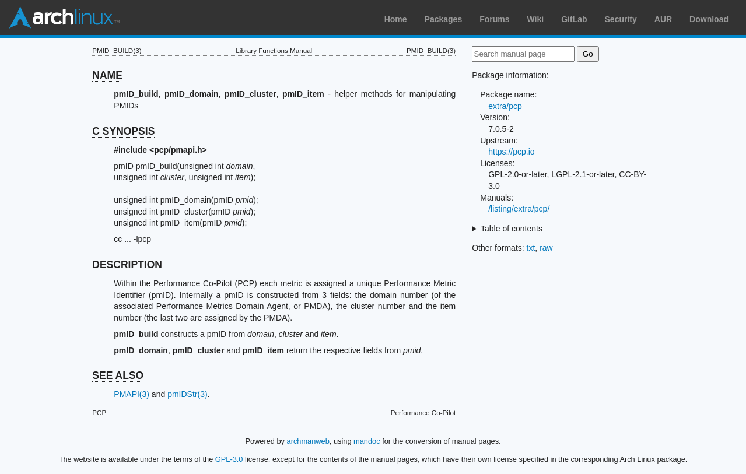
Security (621, 19)
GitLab (574, 19)
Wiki (535, 19)
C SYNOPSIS (123, 131)
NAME (107, 75)
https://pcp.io (511, 151)
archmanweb (308, 441)
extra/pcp (505, 106)
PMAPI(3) (131, 394)
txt (531, 247)
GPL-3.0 (229, 459)
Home (395, 19)
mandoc (366, 441)
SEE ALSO (117, 375)
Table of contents (511, 228)
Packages (444, 19)
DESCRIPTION (127, 265)
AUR (663, 19)
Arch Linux (64, 17)
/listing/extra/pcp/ (518, 208)
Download (709, 19)
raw (546, 247)
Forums (494, 19)
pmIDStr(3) (187, 394)
